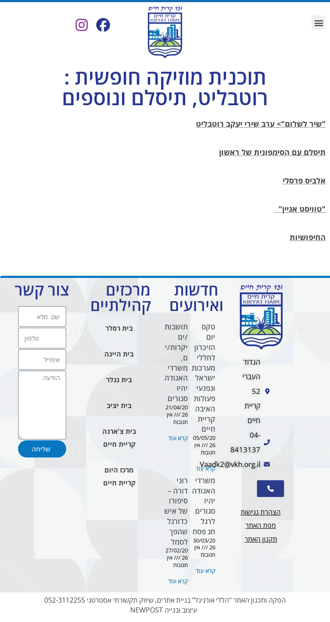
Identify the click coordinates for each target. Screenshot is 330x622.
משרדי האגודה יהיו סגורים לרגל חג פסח (203, 506)
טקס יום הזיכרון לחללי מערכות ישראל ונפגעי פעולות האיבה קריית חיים (203, 378)
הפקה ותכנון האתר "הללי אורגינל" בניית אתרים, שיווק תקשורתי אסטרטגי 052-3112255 (165, 600)
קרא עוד (205, 469)
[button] (319, 22)
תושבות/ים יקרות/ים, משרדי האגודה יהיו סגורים (176, 363)
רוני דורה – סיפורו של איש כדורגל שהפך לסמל (176, 511)
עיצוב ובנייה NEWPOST (163, 611)
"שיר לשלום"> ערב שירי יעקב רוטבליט (261, 124)
